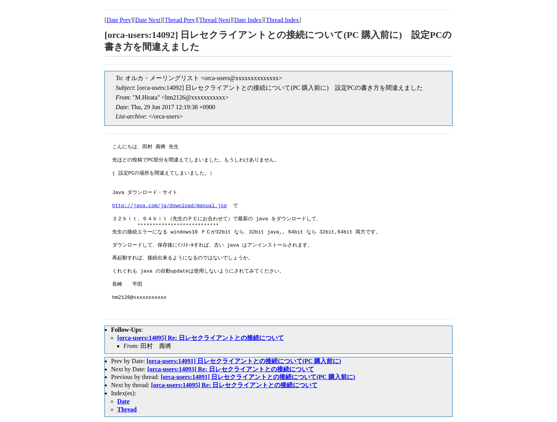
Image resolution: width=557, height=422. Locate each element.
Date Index (248, 20)
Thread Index (282, 20)
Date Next (148, 20)
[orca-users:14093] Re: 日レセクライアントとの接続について (230, 369)
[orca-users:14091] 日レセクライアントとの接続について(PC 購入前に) (244, 361)
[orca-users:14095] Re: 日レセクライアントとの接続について (200, 338)
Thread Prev (179, 20)
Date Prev (118, 20)
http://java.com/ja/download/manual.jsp (169, 205)
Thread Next (214, 20)
